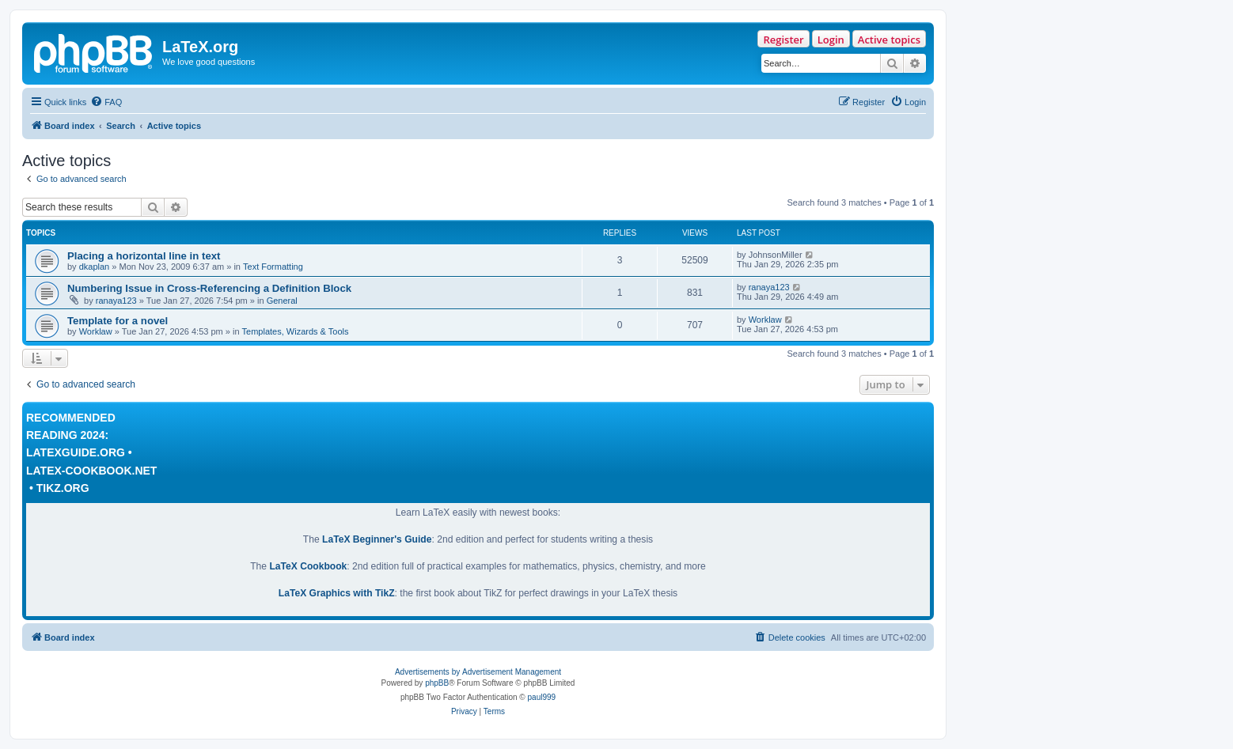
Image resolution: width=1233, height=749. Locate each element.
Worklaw (95, 331)
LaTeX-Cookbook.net (91, 470)
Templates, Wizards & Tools (295, 331)
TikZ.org (62, 488)
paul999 (542, 697)
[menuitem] (106, 102)
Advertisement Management (511, 672)
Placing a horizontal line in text (143, 256)
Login (831, 39)
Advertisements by (427, 672)
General (282, 300)
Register (783, 39)
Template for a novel (117, 321)
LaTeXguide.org (75, 452)
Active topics (889, 39)
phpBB (437, 683)
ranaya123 (116, 300)
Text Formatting (273, 266)
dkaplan (94, 266)
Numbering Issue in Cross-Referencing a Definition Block (209, 288)
